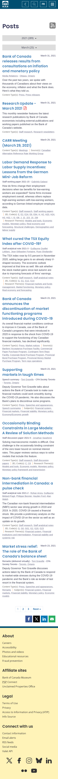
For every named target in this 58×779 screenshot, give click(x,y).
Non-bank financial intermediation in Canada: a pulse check (27, 483)
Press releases (33, 95)
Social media (9, 746)
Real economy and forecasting (17, 290)
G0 (22, 528)
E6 (31, 214)
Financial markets (10, 411)
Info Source (9, 716)
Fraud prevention (12, 660)
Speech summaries (11, 408)
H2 (42, 214)
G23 (42, 528)
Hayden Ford (39, 496)
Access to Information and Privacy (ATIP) (25, 712)
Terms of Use (10, 703)
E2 (22, 214)
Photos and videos (13, 652)
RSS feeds (8, 742)
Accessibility (9, 647)
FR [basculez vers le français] (43, 4)
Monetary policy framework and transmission (23, 470)
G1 (22, 281)
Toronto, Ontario (11, 383)
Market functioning (25, 287)
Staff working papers (43, 211)
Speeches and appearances (39, 405)
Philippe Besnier (24, 496)
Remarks (6, 590)
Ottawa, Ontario (27, 76)
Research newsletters (44, 132)
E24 (26, 214)
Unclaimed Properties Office (18, 686)
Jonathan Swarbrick (42, 438)
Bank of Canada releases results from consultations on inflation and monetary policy (25, 64)
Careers (6, 643)
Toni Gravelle (27, 379)
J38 (36, 217)
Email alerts (9, 737)
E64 (35, 214)
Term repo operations (31, 361)
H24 (52, 214)
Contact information (14, 733)
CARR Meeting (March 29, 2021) (17, 143)
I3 (14, 217)
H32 (8, 217)
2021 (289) (29, 38)
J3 (32, 217)
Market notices (33, 345)
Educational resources (15, 656)
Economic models (28, 466)
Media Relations (10, 76)
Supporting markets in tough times (23, 372)
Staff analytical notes (44, 278)
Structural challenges (24, 227)
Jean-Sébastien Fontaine (23, 251)
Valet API (7, 751)
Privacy (6, 707)
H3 (3, 217)
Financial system (43, 408)
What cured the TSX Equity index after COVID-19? (25, 241)
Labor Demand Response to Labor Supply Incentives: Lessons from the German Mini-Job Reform (26, 169)
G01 (27, 528)
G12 (27, 281)
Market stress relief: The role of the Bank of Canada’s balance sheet (24, 551)
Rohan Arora (36, 493)
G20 (36, 528)
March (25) (29, 47)
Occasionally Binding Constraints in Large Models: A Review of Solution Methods (28, 428)
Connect (9, 682)
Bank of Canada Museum (16, 677)
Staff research (25, 132)
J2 (24, 217)
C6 (29, 463)
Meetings (23, 150)
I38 (17, 217)
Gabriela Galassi (39, 181)
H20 (47, 214)
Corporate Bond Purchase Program (27, 355)
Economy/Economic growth (15, 414)
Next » (37, 609)
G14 (32, 281)
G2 (31, 528)
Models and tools (33, 220)
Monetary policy (18, 224)
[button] (28, 619)
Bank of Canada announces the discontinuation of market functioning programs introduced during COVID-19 (27, 309)
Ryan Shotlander (44, 251)
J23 (28, 217)
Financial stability (28, 411)
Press (21, 95)
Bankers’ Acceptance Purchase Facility (20, 348)
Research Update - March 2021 (19, 106)
